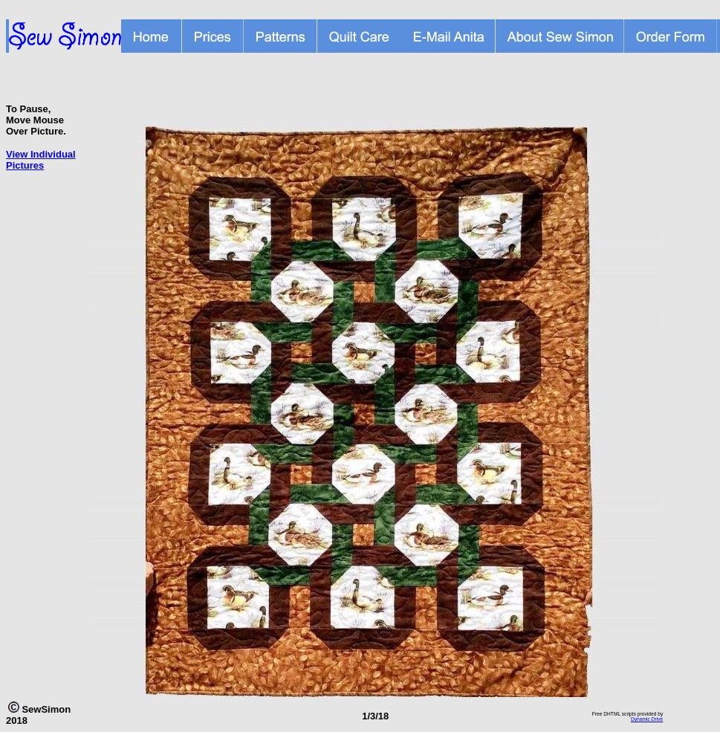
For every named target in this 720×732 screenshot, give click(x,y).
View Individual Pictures (41, 160)
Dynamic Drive (647, 719)
